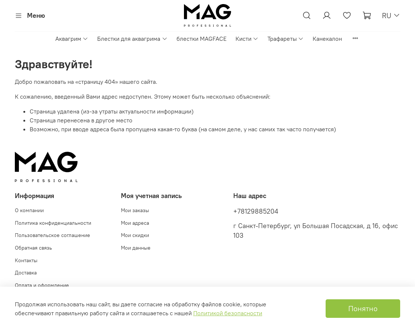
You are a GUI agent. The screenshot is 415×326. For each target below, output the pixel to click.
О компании (29, 210)
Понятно (363, 308)
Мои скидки (135, 235)
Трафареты (285, 38)
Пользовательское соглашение (52, 235)
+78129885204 (255, 211)
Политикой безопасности (227, 313)
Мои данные (136, 247)
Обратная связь (33, 247)
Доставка (26, 272)
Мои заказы (135, 210)
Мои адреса (135, 223)
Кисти (247, 38)
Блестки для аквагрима (132, 38)
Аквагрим (71, 38)
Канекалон (327, 38)
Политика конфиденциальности (53, 223)
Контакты (26, 260)
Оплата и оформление (42, 285)
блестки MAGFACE (202, 38)
